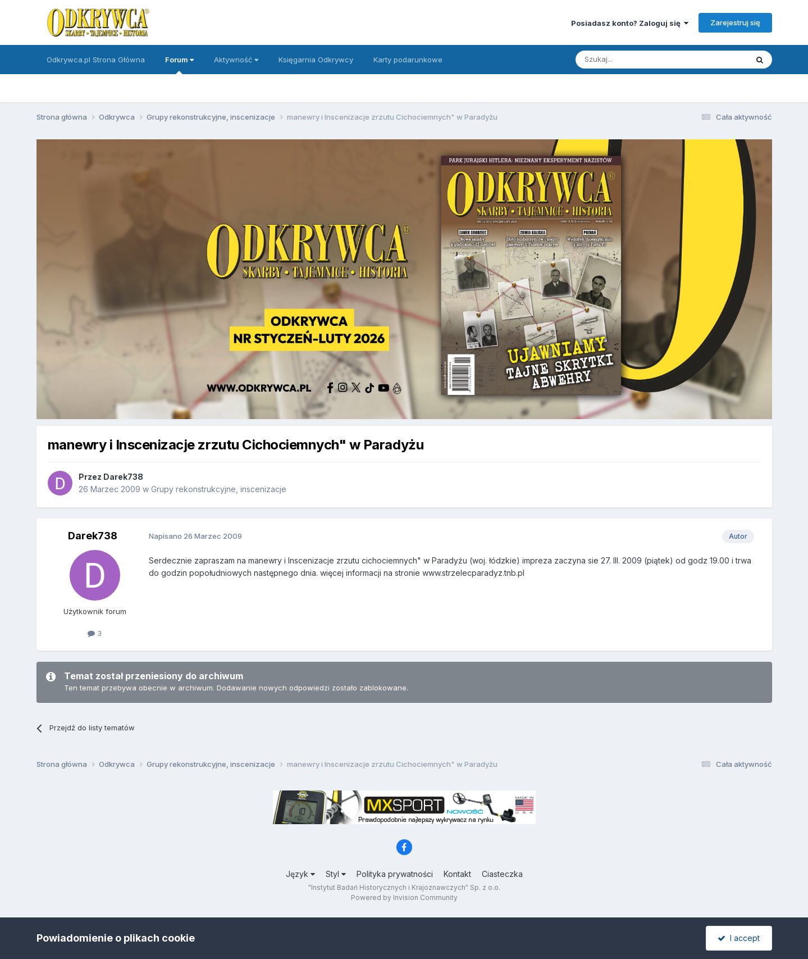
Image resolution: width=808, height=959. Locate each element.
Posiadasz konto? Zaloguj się (629, 23)
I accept (739, 938)
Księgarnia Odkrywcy (316, 59)
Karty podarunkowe (407, 59)
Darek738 (123, 476)
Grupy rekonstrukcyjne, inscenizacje (218, 489)
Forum (179, 64)
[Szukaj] (634, 60)
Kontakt (457, 874)
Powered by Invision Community (404, 897)
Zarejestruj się (735, 22)
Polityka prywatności (395, 874)
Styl (336, 874)
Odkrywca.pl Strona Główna (96, 59)
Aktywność (236, 59)
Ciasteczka (502, 874)
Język (300, 874)
